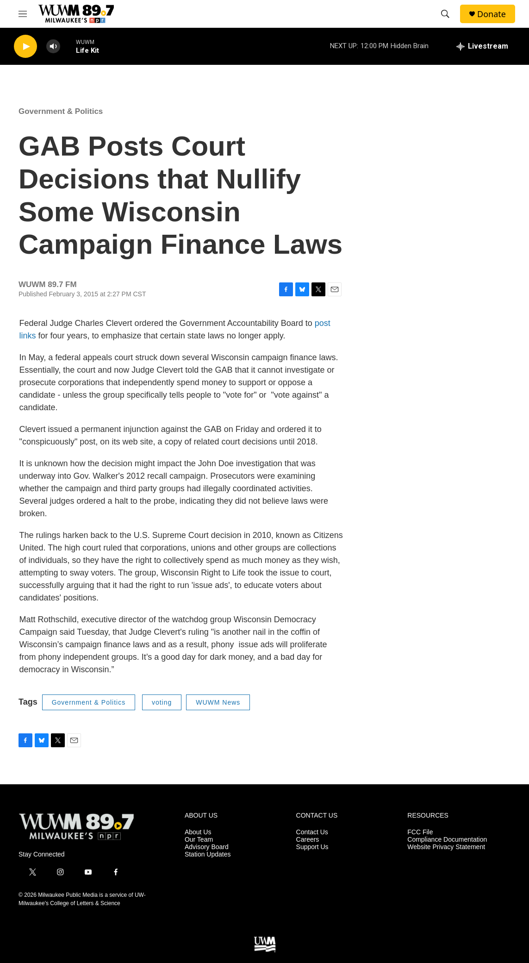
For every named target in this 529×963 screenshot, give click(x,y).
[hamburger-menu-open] (22, 14)
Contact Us (312, 832)
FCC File (420, 832)
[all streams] (482, 46)
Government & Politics (61, 111)
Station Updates (208, 854)
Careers (307, 839)
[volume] (53, 46)
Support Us (312, 847)
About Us (198, 832)
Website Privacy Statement (446, 847)
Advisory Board (207, 847)
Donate (491, 14)
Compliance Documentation (447, 839)
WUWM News (218, 702)
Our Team (199, 839)
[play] (25, 46)
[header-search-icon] (445, 14)
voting (162, 702)
